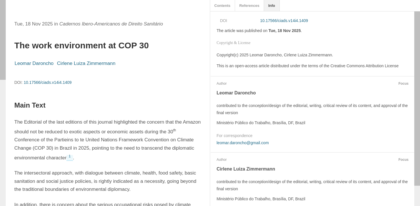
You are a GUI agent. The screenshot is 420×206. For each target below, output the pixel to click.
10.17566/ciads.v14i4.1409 (48, 82)
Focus (403, 84)
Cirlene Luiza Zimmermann (86, 63)
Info (271, 5)
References (249, 5)
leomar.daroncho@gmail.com (243, 142)
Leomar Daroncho (34, 63)
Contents (222, 5)
